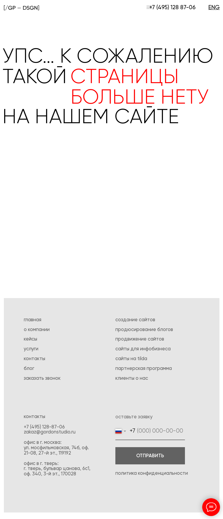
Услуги (31, 349)
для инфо (141, 349)
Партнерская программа (143, 368)
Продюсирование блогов (144, 329)
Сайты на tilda (131, 358)
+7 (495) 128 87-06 (172, 7)
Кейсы (30, 339)
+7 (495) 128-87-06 (44, 427)
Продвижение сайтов (139, 339)
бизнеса (161, 349)
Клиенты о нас (131, 378)
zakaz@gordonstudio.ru (50, 432)
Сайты (123, 349)
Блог (29, 368)
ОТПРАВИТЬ (150, 455)
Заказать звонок (42, 378)
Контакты (34, 358)
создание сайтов (135, 319)
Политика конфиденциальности (151, 473)
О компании (37, 329)
